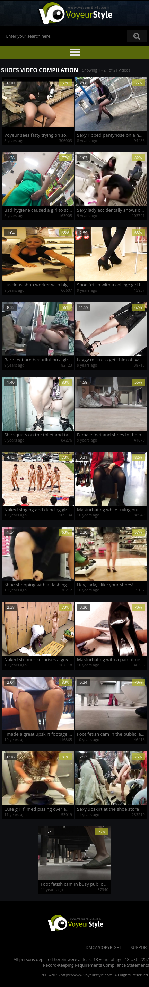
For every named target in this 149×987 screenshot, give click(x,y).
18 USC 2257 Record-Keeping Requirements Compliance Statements (96, 962)
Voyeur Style (74, 13)
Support (140, 947)
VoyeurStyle (74, 922)
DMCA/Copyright (104, 947)
